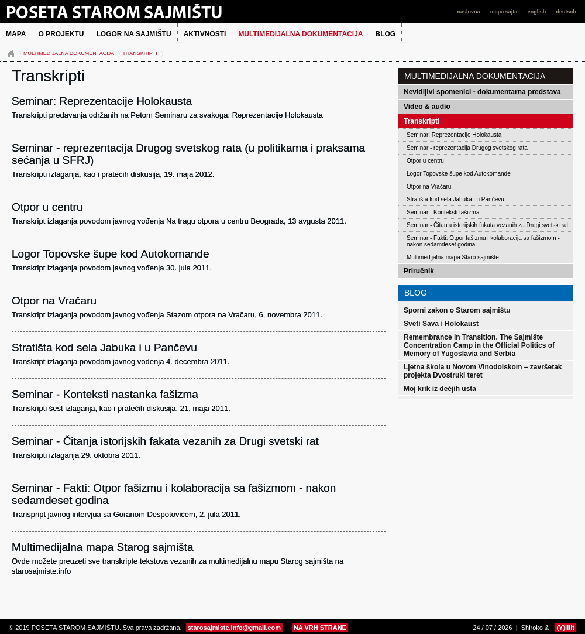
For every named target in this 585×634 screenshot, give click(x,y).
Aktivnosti (205, 34)
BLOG (385, 34)
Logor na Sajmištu (133, 34)
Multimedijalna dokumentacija (300, 34)
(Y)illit (565, 627)
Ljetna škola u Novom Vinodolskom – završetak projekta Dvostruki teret (483, 371)
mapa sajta (504, 12)
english (538, 12)
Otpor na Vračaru (429, 186)
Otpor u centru (425, 160)
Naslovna (10, 54)
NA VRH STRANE (320, 627)
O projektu (61, 34)
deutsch (566, 12)
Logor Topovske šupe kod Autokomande (459, 173)
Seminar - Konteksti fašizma (443, 212)
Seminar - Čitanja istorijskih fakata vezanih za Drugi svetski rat (487, 225)
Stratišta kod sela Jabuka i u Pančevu (455, 199)
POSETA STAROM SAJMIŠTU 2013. (131, 11)
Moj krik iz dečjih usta (440, 389)
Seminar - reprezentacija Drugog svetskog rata (467, 148)
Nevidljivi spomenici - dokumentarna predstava (482, 92)
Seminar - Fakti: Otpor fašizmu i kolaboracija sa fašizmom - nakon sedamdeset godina (483, 241)
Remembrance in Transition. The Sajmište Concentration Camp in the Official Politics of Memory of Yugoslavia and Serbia (479, 345)
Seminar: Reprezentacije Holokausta (454, 135)
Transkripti (139, 53)
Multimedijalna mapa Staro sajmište (453, 257)
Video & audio (427, 106)
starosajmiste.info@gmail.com (234, 627)
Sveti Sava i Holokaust (441, 324)
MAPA (16, 34)
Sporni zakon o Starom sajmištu (457, 310)
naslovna (469, 12)
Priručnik (419, 271)
